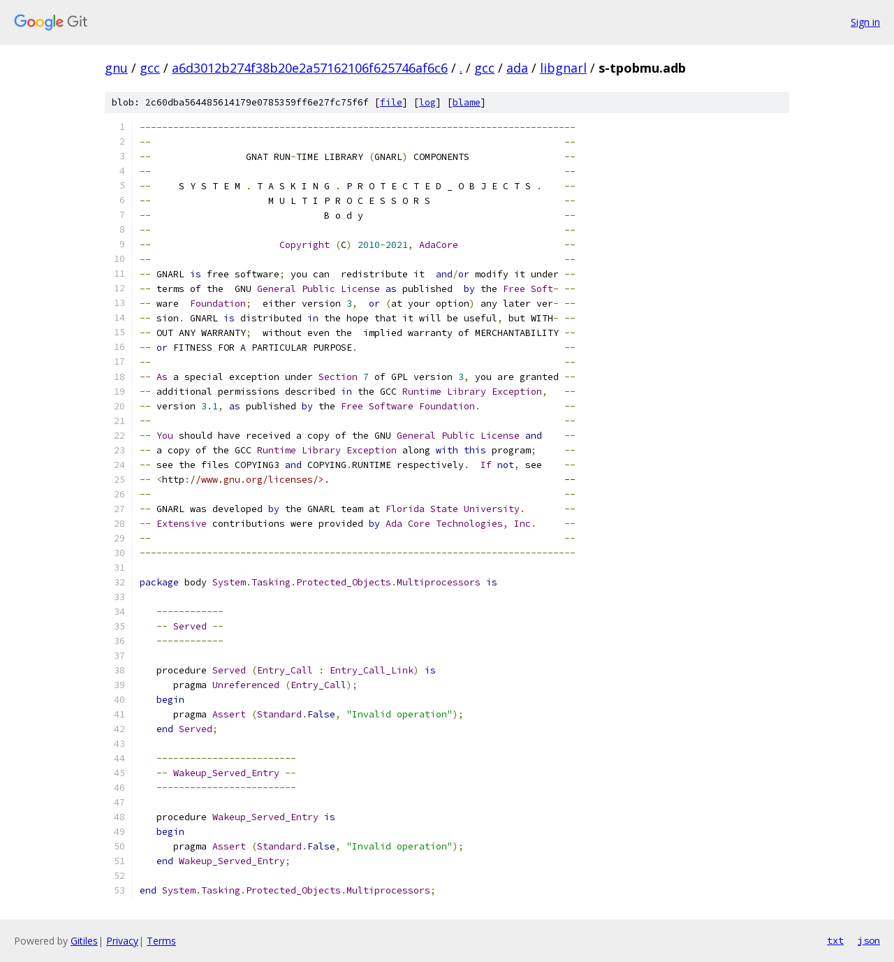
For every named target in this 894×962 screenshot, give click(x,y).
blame (467, 102)
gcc (150, 67)
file (391, 102)
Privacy (122, 940)
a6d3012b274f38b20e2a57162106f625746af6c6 (310, 67)
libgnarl (563, 67)
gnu (116, 67)
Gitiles (84, 940)
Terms (161, 940)
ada (517, 67)
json (869, 940)
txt (835, 940)
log (427, 102)
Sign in (865, 22)
